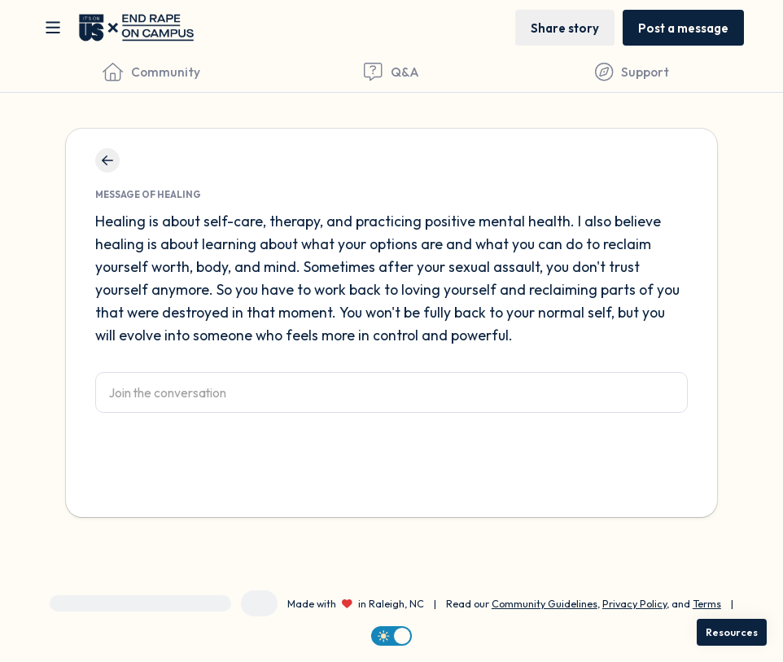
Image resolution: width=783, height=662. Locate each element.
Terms (707, 603)
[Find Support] (632, 71)
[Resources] (732, 632)
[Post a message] (683, 27)
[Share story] (565, 27)
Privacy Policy (634, 603)
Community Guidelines (544, 603)
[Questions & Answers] (391, 71)
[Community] (151, 71)
